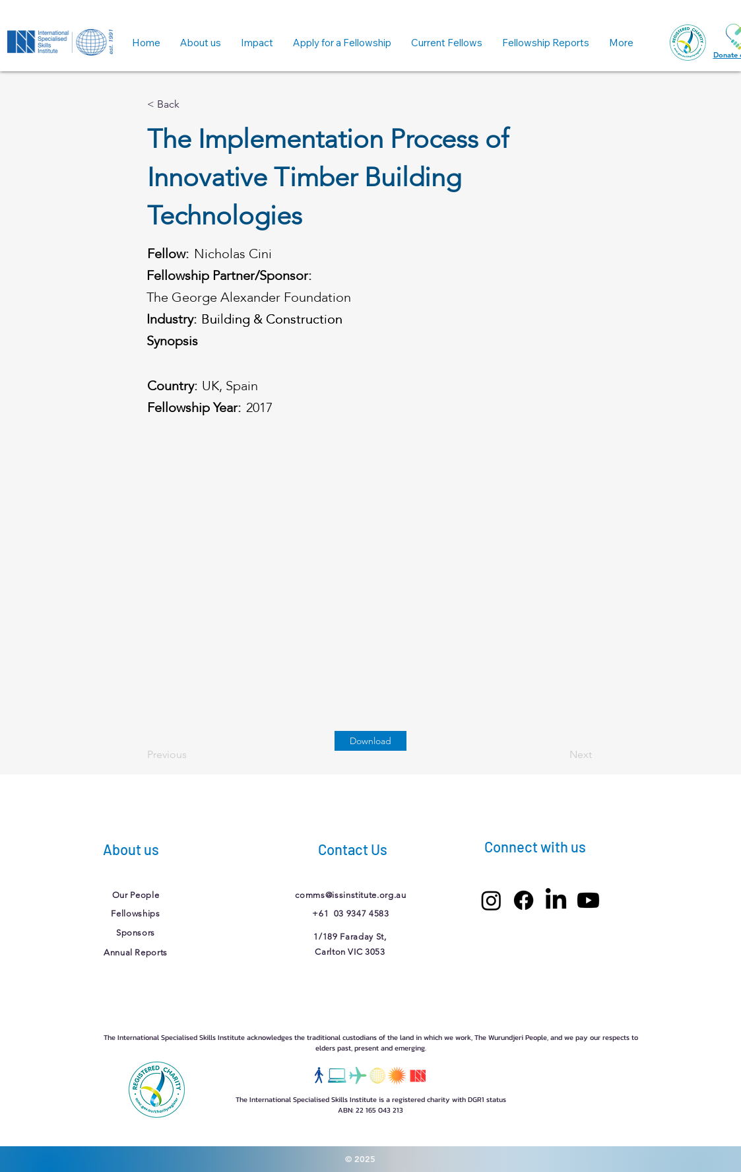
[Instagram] (491, 900)
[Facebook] (523, 900)
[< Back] (190, 104)
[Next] (559, 754)
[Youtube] (588, 900)
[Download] (370, 741)
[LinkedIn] (556, 900)
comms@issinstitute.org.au (350, 895)
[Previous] (190, 754)
